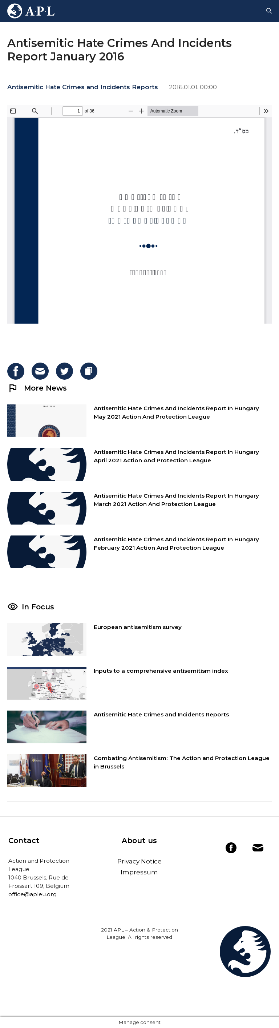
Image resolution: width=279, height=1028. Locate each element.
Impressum (139, 872)
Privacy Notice (139, 861)
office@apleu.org (32, 894)
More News (37, 388)
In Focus (38, 606)
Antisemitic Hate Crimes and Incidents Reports (82, 87)
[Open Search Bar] (269, 11)
